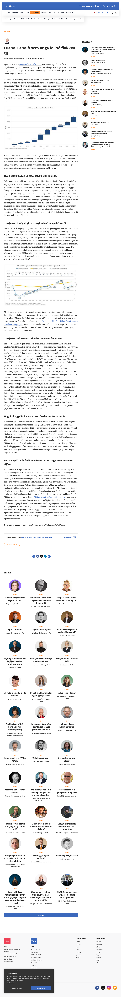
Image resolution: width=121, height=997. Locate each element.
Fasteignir (99, 944)
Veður (98, 952)
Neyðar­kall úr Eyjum (41, 630)
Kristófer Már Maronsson (12, 544)
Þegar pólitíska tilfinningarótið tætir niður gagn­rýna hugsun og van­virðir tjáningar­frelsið (15, 897)
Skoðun (78, 952)
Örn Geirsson (94, 125)
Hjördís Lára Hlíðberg (96, 105)
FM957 (98, 957)
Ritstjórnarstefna (36, 957)
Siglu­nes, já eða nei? (67, 693)
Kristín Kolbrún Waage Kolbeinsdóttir (101, 73)
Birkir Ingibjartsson (96, 82)
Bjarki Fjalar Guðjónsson (97, 136)
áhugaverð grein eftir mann (30, 64)
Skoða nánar (10, 983)
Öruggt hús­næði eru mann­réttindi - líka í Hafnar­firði (67, 826)
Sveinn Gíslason (95, 116)
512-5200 (37, 949)
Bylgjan (98, 955)
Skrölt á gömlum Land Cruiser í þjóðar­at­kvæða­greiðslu (67, 895)
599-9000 (10, 962)
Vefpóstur (34, 968)
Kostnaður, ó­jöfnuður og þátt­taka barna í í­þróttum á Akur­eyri (41, 727)
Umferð (33, 965)
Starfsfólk (34, 962)
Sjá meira (41, 915)
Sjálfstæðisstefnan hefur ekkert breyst (49, 497)
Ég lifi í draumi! (15, 630)
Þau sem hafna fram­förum (100, 80)
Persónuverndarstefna (11, 954)
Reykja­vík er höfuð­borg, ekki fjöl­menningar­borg (15, 727)
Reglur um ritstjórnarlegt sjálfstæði (12, 950)
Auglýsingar (34, 952)
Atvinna (98, 947)
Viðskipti (78, 944)
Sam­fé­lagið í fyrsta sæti (67, 856)
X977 (98, 960)
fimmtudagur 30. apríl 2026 (90, 6)
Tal (97, 963)
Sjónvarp (78, 955)
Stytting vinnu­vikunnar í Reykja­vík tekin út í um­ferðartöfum (15, 661)
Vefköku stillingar (17, 988)
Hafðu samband (36, 955)
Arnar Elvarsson (95, 93)
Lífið (77, 950)
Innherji (98, 942)
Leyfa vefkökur (40, 988)
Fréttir (78, 942)
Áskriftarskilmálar (36, 960)
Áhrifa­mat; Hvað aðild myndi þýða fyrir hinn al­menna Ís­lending (41, 792)
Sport (77, 947)
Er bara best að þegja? (98, 60)
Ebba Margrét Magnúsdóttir (98, 62)
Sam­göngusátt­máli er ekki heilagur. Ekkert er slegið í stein (15, 858)
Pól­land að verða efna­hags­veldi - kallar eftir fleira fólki (41, 600)
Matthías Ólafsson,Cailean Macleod (100, 147)
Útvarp (78, 957)
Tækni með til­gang (41, 758)
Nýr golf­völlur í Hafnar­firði (100, 122)
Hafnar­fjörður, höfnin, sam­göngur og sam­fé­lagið (15, 826)
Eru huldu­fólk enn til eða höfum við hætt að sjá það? (41, 826)
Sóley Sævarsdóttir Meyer (98, 53)
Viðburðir (99, 950)
